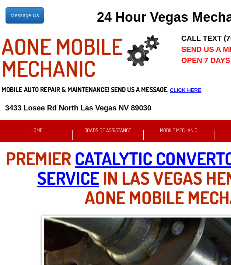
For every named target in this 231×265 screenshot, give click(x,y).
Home (36, 130)
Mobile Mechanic (178, 130)
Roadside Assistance (107, 130)
